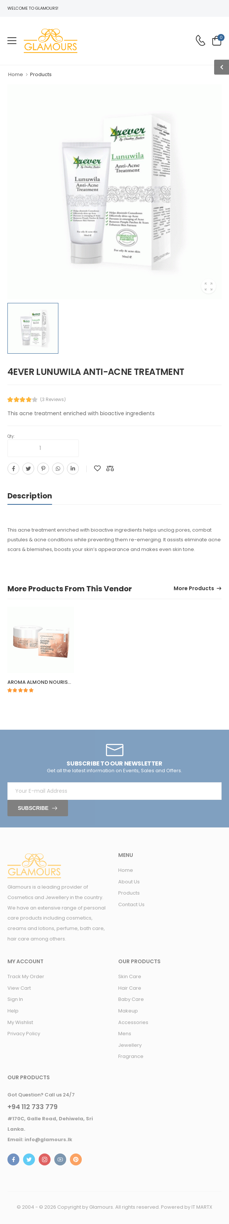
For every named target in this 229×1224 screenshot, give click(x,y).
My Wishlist (20, 1022)
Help (13, 1010)
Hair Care (129, 988)
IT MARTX (201, 1207)
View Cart (19, 988)
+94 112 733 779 (32, 1107)
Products (129, 892)
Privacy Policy (23, 1033)
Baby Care (131, 999)
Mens (124, 1033)
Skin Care (129, 976)
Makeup (128, 1010)
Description (29, 496)
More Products (194, 589)
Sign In (15, 999)
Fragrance (130, 1056)
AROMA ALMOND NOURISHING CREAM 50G (58, 682)
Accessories (133, 1022)
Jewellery (130, 1045)
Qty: (10, 436)
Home (15, 74)
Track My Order (25, 976)
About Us (129, 881)
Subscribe (33, 808)
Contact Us (131, 904)
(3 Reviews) (53, 399)
